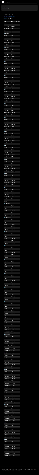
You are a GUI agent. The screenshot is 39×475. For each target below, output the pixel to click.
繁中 (6, 16)
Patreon (3, 469)
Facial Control (8, 14)
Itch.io (16, 469)
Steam (13, 469)
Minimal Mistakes (17, 470)
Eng (4, 16)
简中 (13, 16)
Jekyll (13, 470)
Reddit (10, 469)
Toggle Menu (5, 7)
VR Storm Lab (7, 2)
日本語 (9, 16)
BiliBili (32, 469)
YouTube (28, 469)
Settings (5, 18)
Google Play (20, 469)
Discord (7, 469)
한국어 (11, 16)
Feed (35, 469)
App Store (24, 469)
